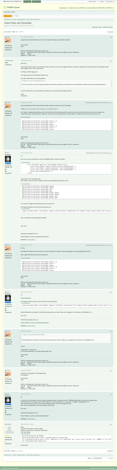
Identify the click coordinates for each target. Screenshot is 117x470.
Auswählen (26, 117)
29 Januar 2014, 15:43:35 (26, 152)
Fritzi (8, 37)
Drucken (110, 32)
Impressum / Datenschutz (68, 8)
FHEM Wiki (101, 8)
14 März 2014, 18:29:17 (26, 394)
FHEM (82, 8)
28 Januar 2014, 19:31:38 (26, 102)
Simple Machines (14, 468)
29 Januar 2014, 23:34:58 (26, 245)
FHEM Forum (13, 7)
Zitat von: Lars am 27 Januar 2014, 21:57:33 (34, 80)
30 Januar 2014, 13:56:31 (26, 291)
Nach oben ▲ (112, 468)
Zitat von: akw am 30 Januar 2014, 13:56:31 (34, 334)
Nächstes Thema (108, 27)
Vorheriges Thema (97, 27)
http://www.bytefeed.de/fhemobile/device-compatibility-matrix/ (41, 109)
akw (8, 153)
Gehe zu (90, 458)
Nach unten (7, 31)
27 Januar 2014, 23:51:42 (26, 60)
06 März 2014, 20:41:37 (26, 331)
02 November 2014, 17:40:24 (27, 424)
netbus (9, 424)
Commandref (90, 8)
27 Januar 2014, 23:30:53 (27, 37)
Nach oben (7, 450)
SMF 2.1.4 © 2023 (6, 468)
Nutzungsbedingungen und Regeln (100, 468)
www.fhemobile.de (31, 239)
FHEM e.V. (110, 8)
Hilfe (91, 468)
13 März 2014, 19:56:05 (26, 370)
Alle (22, 31)
